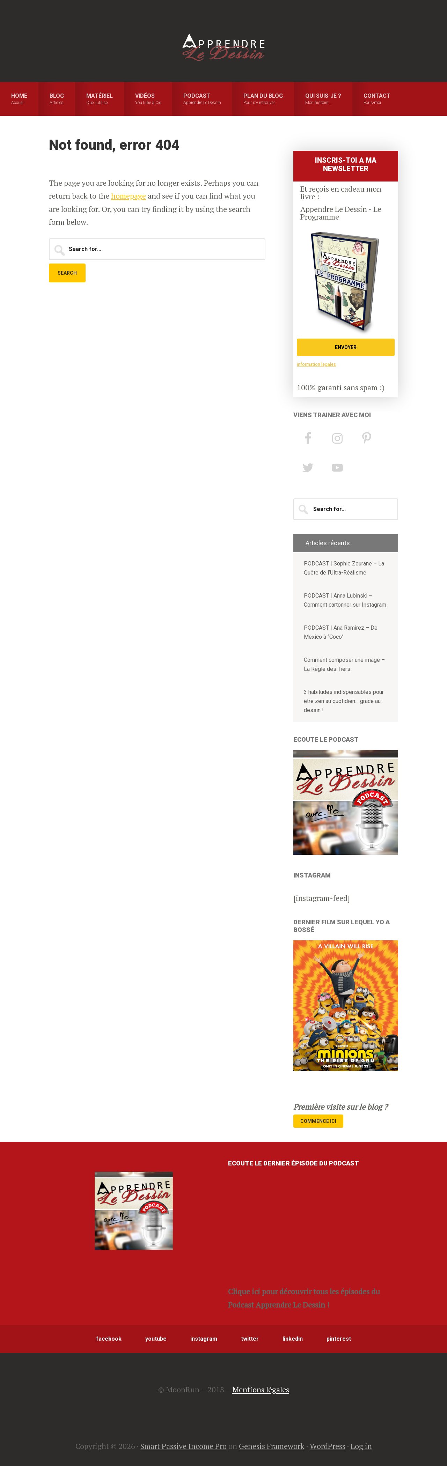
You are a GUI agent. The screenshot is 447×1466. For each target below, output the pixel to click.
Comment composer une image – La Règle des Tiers (344, 664)
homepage (128, 196)
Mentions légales (260, 1389)
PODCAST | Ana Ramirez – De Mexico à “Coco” (341, 632)
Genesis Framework (272, 1446)
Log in (361, 1446)
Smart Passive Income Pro (183, 1446)
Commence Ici (318, 1121)
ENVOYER (346, 347)
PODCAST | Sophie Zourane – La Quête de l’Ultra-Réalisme (344, 568)
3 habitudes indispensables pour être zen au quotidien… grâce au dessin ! (344, 701)
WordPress (327, 1446)
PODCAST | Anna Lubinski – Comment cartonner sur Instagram (345, 600)
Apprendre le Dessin (223, 47)
